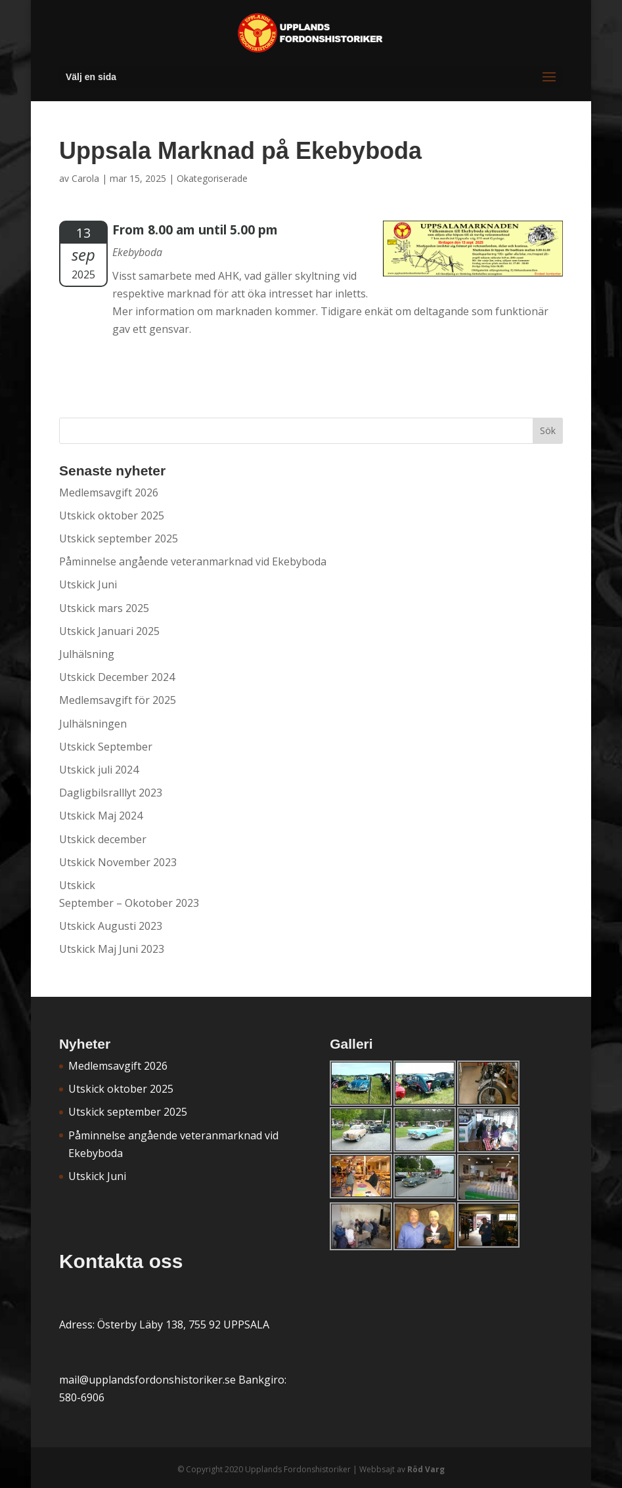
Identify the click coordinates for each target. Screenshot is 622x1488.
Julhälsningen (93, 723)
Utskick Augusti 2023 (110, 926)
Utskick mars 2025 (104, 608)
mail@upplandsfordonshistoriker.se (147, 1379)
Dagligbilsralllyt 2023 (110, 792)
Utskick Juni (88, 584)
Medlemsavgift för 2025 (117, 700)
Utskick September (105, 746)
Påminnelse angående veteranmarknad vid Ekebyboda (192, 561)
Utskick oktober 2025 (111, 515)
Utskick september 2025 (118, 538)
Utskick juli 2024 (99, 769)
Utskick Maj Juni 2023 (111, 949)
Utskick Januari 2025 (109, 631)
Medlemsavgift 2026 (108, 492)
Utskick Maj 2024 (101, 815)
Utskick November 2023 (118, 862)
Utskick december (102, 839)
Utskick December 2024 (117, 677)
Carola (85, 178)
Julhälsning (86, 654)
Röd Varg (426, 1469)
